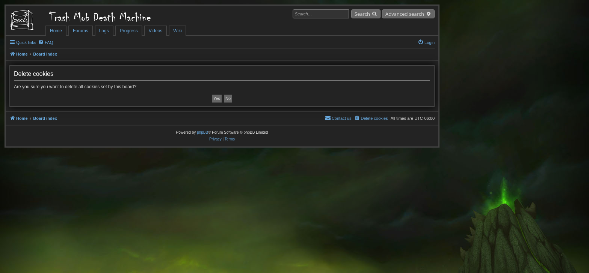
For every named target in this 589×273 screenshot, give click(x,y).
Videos (155, 30)
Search (362, 14)
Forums (80, 30)
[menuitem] (45, 42)
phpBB (202, 132)
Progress (129, 30)
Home (56, 30)
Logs (104, 30)
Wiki (177, 30)
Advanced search (404, 14)
